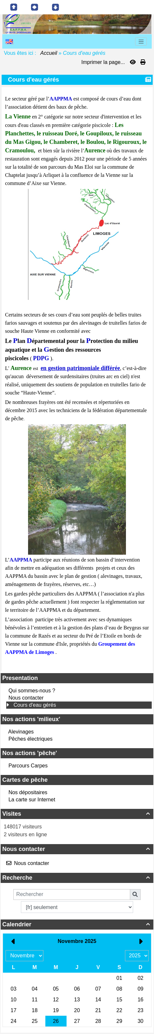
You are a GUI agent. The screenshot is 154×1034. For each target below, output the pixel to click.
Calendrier (77, 924)
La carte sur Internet (31, 799)
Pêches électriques (30, 739)
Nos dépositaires (27, 792)
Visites (77, 813)
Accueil (49, 53)
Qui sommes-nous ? (31, 690)
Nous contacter (26, 698)
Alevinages (21, 731)
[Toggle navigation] (141, 41)
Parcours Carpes (28, 765)
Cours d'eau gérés (34, 705)
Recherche (77, 877)
